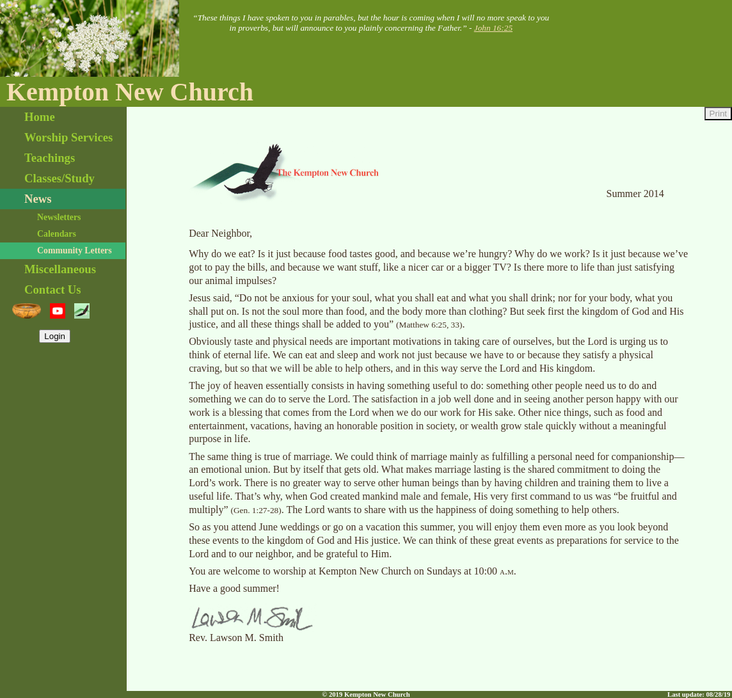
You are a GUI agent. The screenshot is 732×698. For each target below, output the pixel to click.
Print (718, 113)
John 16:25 (493, 28)
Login (54, 336)
